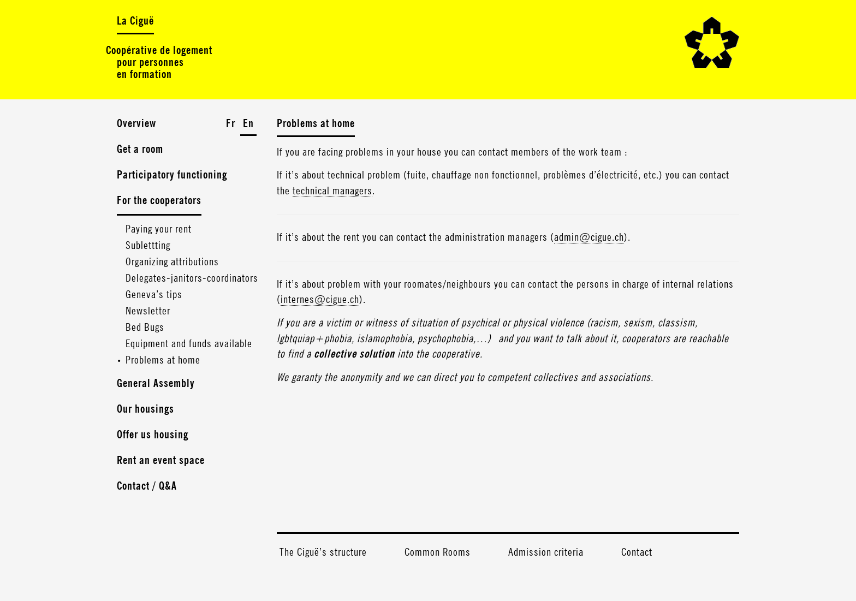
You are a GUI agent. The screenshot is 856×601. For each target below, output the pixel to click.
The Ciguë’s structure (323, 552)
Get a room (140, 149)
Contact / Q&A (147, 486)
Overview (136, 123)
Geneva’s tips (154, 294)
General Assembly (156, 383)
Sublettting (148, 245)
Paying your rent (159, 229)
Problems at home (163, 360)
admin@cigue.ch (589, 237)
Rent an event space (161, 460)
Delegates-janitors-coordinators (192, 278)
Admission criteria (546, 552)
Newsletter (148, 311)
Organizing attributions (172, 262)
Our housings (145, 409)
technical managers (332, 191)
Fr (230, 123)
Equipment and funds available (189, 343)
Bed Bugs (145, 327)
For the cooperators (159, 200)
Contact (636, 552)
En (248, 123)
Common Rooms (438, 552)
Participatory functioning (172, 175)
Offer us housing (152, 435)
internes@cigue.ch (320, 299)
